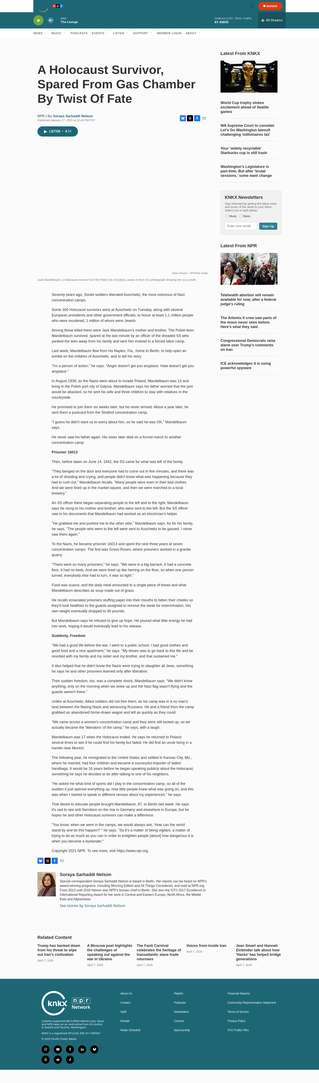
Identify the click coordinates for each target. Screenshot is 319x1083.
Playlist (178, 1006)
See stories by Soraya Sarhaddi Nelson (92, 918)
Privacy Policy (236, 1034)
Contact (125, 1015)
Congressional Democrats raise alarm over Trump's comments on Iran (248, 374)
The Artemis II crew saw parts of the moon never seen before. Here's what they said (248, 351)
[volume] (50, 29)
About (191, 42)
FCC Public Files (238, 1043)
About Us (126, 1006)
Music (56, 42)
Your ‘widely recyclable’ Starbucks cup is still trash (244, 172)
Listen (118, 42)
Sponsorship (182, 1043)
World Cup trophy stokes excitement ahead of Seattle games (245, 128)
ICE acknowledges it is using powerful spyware (246, 395)
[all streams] (272, 29)
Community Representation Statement (252, 1015)
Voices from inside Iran (206, 959)
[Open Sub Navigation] (45, 42)
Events (98, 42)
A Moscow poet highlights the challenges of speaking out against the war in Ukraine (109, 965)
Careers (179, 1034)
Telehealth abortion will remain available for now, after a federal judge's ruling (248, 329)
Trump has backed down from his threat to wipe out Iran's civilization (58, 963)
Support (140, 42)
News (38, 42)
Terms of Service (238, 1025)
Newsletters (181, 1025)
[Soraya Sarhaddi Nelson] (46, 897)
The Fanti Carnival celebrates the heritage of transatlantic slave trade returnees (159, 965)
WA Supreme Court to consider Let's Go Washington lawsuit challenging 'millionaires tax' (247, 151)
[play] (38, 29)
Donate (275, 10)
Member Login (169, 42)
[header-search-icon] (253, 11)
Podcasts (79, 42)
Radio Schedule (130, 1043)
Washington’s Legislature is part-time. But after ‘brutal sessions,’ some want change (246, 192)
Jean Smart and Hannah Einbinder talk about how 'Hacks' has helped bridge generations (258, 965)
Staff (123, 1025)
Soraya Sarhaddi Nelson (73, 129)
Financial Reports (239, 1006)
